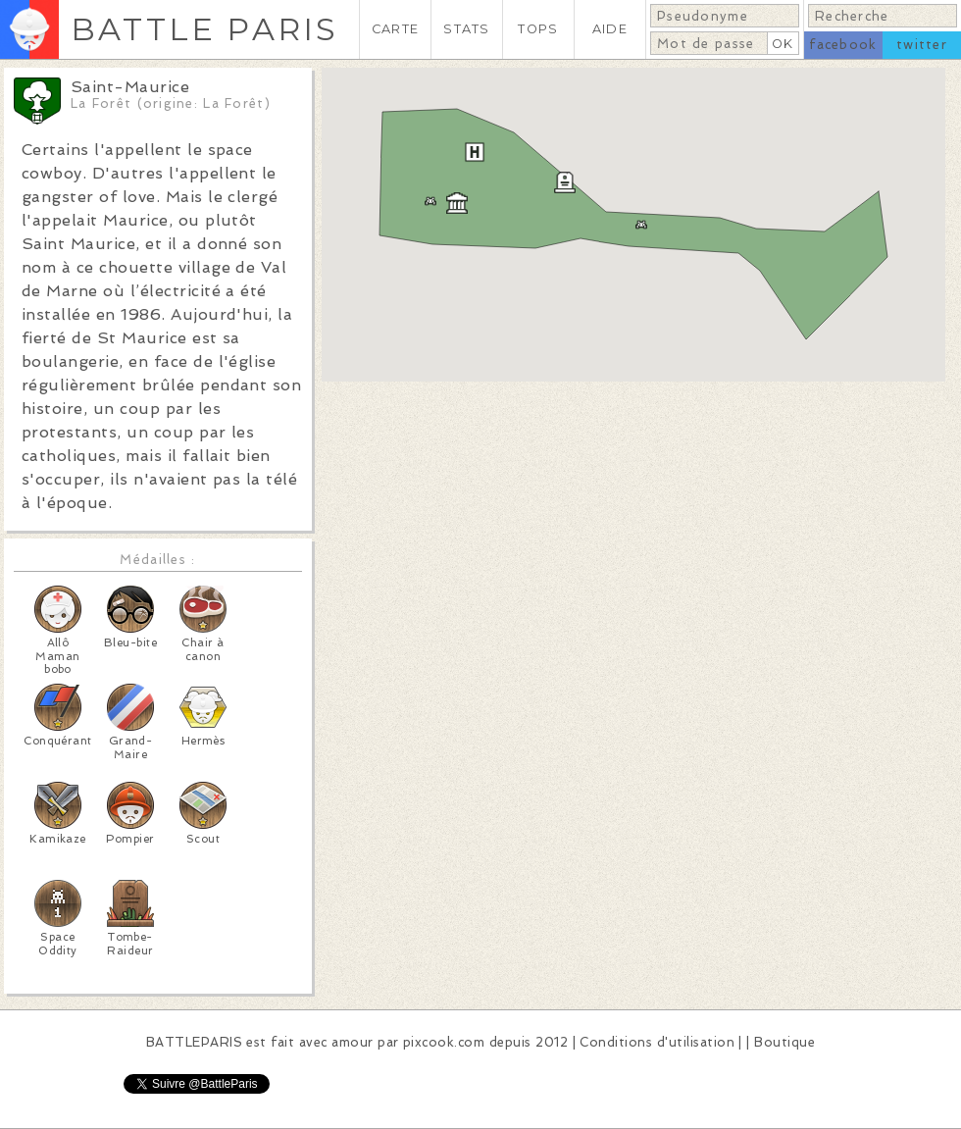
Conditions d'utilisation (657, 1042)
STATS (466, 29)
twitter (921, 44)
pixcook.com (443, 1042)
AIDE (610, 29)
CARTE (395, 29)
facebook (843, 44)
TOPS (538, 29)
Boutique (784, 1042)
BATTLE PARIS (204, 29)
